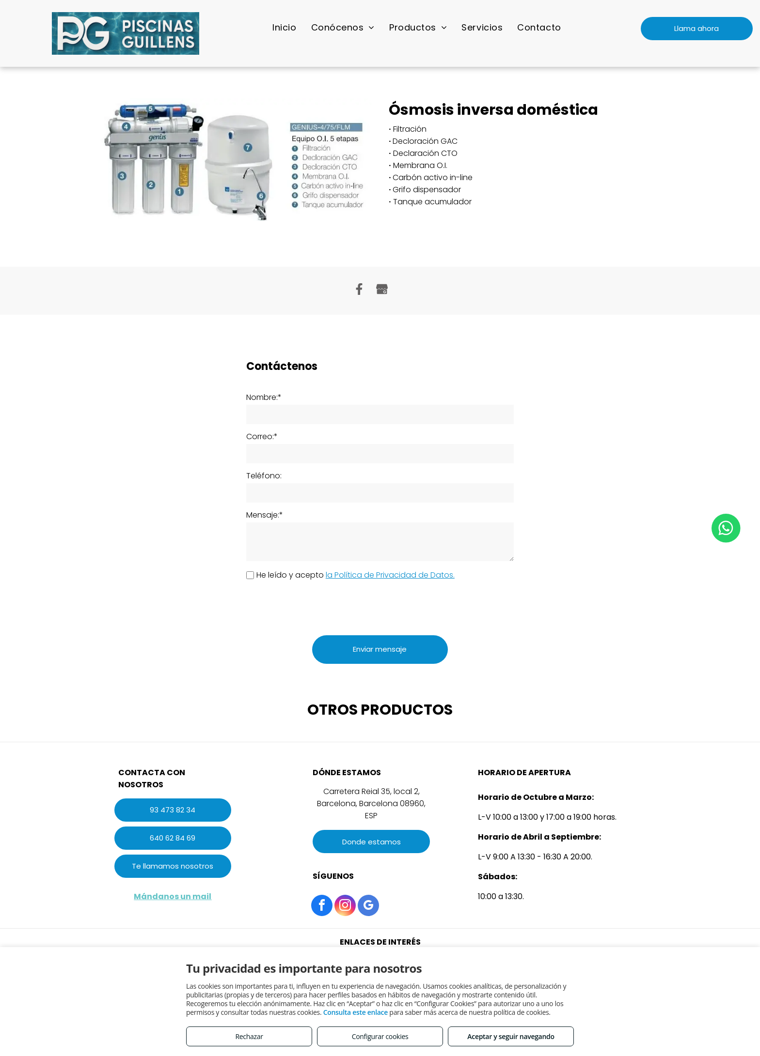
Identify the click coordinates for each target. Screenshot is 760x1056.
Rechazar (249, 1036)
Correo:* (262, 436)
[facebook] (321, 906)
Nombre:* (264, 397)
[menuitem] (284, 27)
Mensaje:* (264, 514)
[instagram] (345, 906)
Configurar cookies (380, 1036)
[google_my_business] (368, 906)
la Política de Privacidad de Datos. (390, 575)
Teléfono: (264, 475)
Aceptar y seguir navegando (510, 1036)
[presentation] (320, 607)
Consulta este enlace (355, 1012)
